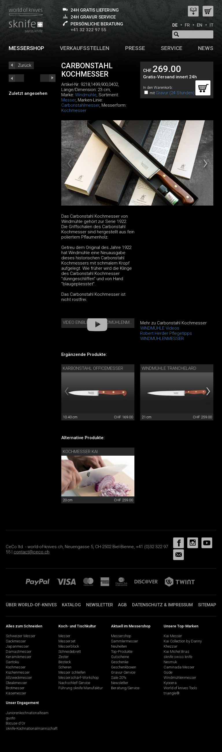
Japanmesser (17, 646)
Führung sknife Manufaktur (80, 688)
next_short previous (16, 78)
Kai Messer (173, 636)
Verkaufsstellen (84, 48)
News (205, 48)
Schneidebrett (69, 651)
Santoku (12, 662)
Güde (168, 672)
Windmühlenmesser (180, 677)
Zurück (24, 65)
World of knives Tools (180, 688)
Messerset (66, 641)
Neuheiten (119, 646)
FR (187, 25)
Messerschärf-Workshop (78, 677)
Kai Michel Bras (176, 651)
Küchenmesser (18, 672)
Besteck (64, 662)
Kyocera (170, 683)
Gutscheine (120, 657)
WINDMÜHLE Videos (159, 328)
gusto (10, 718)
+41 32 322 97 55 (88, 29)
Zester (63, 657)
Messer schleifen (72, 672)
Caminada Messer (179, 667)
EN (199, 25)
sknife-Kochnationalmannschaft (32, 728)
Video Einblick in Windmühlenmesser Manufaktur (117, 322)
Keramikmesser (19, 657)
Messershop (26, 48)
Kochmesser (73, 110)
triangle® (172, 693)
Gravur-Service (123, 672)
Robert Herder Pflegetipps (166, 333)
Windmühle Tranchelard (169, 368)
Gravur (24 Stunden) (175, 92)
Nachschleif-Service (74, 683)
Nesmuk (170, 662)
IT (211, 25)
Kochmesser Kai (80, 451)
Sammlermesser (124, 641)
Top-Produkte (121, 651)
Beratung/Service (125, 688)
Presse (135, 48)
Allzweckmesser (19, 677)
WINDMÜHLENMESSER (162, 338)
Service (171, 48)
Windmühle (86, 94)
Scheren (64, 667)
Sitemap (207, 604)
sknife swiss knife (178, 657)
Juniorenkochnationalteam (27, 713)
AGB (122, 604)
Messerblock (68, 646)
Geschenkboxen (123, 667)
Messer (68, 100)
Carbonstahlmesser (80, 105)
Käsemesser (16, 693)
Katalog (71, 604)
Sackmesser (16, 641)
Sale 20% (118, 677)
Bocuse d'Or (15, 723)
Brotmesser (15, 688)
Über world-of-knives (31, 604)
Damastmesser (19, 651)
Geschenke (119, 662)
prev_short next (48, 78)
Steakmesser (16, 683)
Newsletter (99, 604)
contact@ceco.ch (31, 552)
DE (174, 25)
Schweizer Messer (21, 636)
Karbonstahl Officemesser (93, 368)
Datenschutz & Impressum (162, 604)
